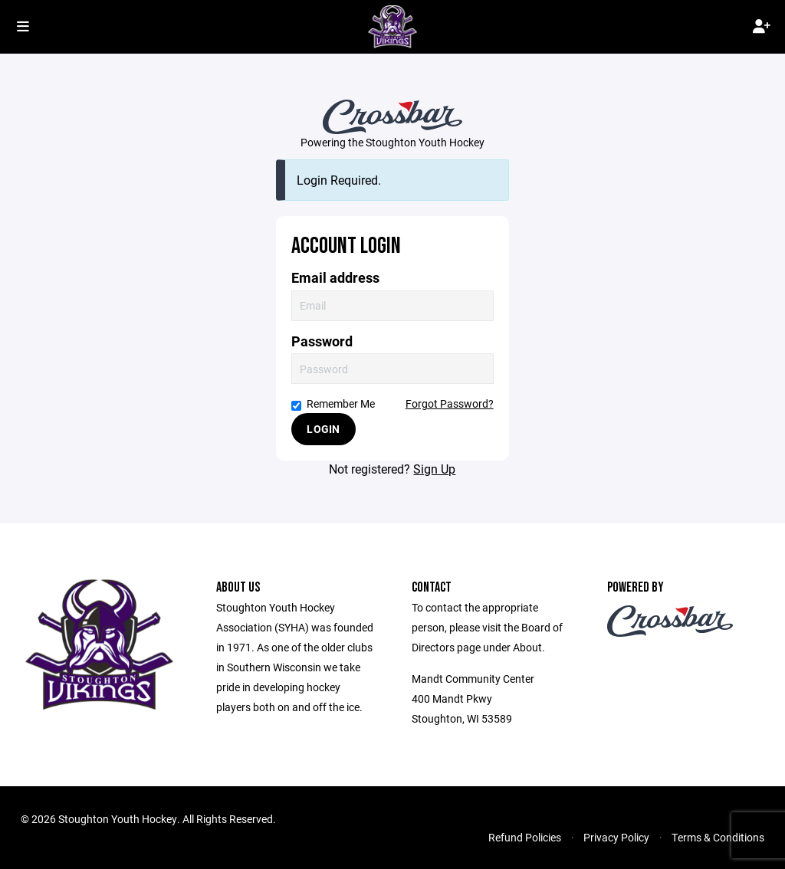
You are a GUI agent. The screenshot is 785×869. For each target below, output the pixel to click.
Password (322, 341)
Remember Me (333, 403)
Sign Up (434, 469)
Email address (335, 278)
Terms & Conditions (718, 837)
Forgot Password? (450, 403)
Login (323, 428)
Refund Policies (524, 837)
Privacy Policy (616, 837)
